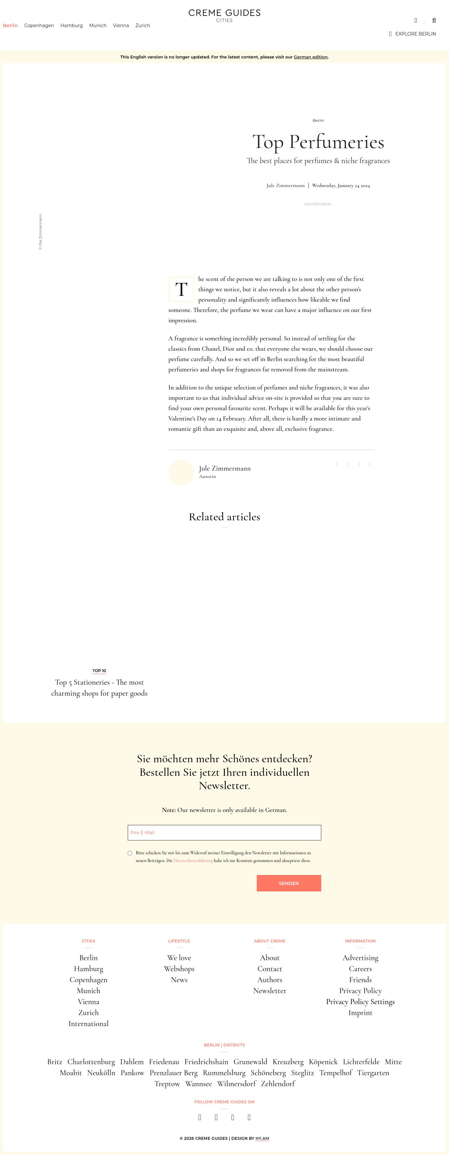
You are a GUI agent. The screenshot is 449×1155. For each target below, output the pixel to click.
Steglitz (302, 1072)
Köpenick (323, 1062)
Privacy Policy (360, 990)
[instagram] (216, 1119)
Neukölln (101, 1072)
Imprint (360, 1012)
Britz (54, 1062)
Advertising (360, 957)
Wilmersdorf (236, 1083)
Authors (270, 979)
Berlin (20, 34)
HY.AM (262, 1138)
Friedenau (164, 1062)
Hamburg (82, 34)
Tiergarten (373, 1072)
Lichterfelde (361, 1062)
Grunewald (250, 1062)
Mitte (393, 1062)
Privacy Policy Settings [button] (360, 1001)
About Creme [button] (269, 941)
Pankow (133, 1072)
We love (179, 957)
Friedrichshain (206, 1062)
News (179, 979)
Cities (21, 20)
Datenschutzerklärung (193, 860)
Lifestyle (179, 941)
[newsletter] (249, 1119)
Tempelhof (335, 1072)
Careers (360, 968)
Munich (108, 34)
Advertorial (318, 204)
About (270, 957)
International (88, 1023)
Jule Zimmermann (286, 185)
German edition (311, 56)
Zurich (152, 34)
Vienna (131, 34)
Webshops (179, 968)
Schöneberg (268, 1072)
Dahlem (132, 1062)
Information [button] (360, 941)
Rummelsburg (224, 1072)
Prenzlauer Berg (174, 1072)
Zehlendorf (278, 1083)
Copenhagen (49, 34)
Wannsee (198, 1083)
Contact (269, 968)
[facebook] (200, 1119)
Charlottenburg (91, 1062)
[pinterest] (233, 1119)
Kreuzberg (288, 1062)
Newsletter (269, 990)
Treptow (167, 1083)
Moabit (71, 1072)
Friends (360, 979)
